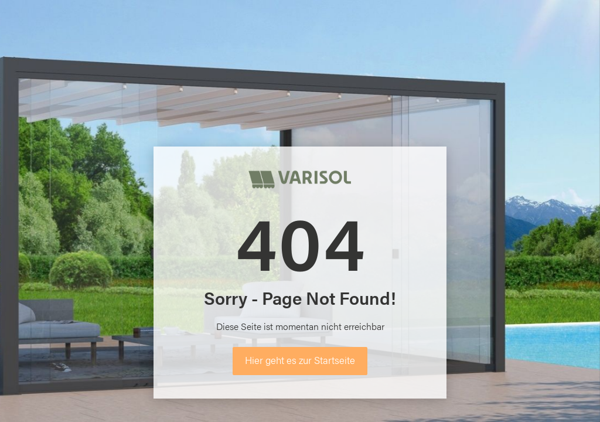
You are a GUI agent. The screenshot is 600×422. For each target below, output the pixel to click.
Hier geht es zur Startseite (300, 360)
